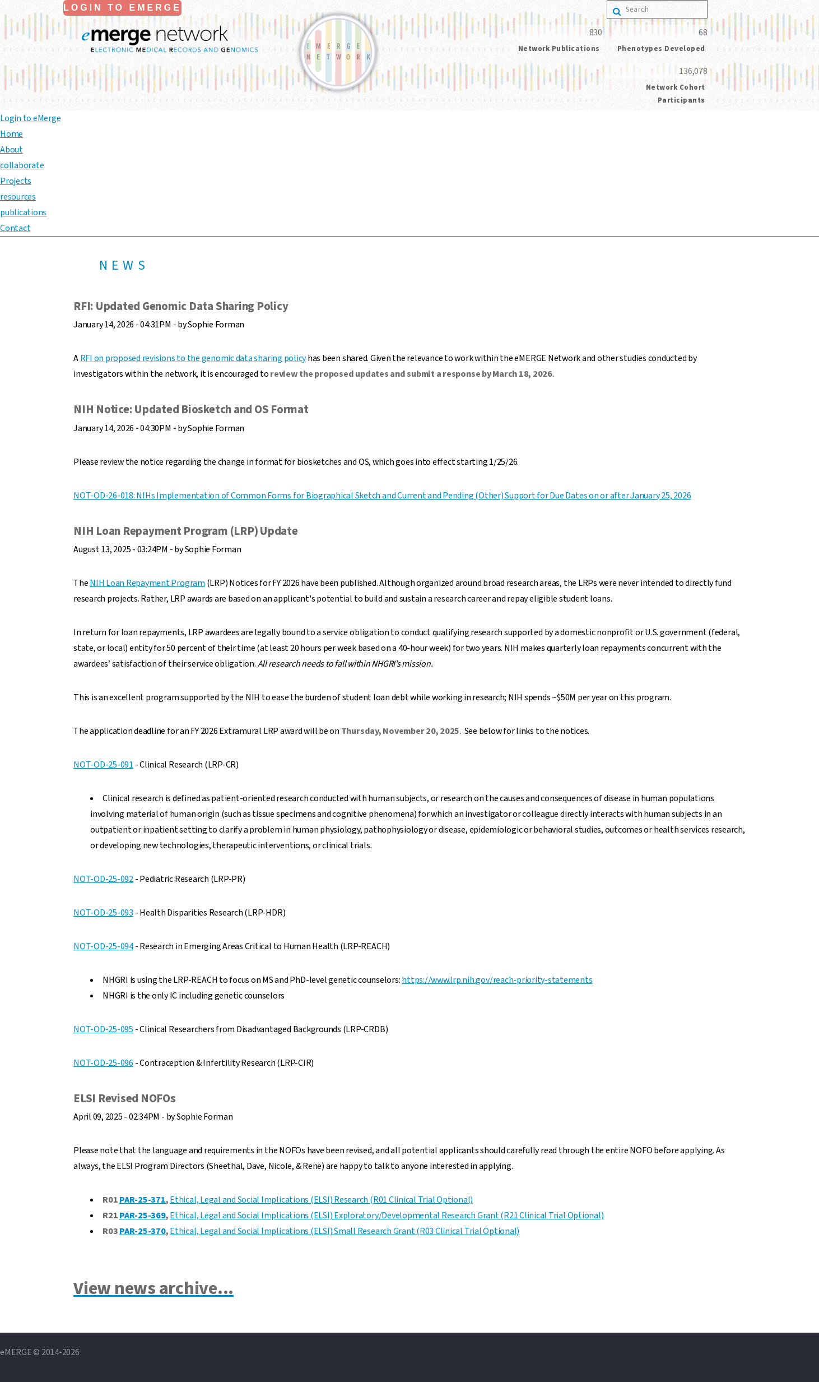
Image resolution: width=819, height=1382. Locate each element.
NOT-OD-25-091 (103, 765)
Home (11, 134)
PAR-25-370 (142, 1231)
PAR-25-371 (142, 1200)
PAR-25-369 (142, 1215)
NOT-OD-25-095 (103, 1029)
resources (18, 197)
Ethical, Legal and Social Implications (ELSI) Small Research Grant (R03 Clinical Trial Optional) (344, 1231)
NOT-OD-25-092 (103, 879)
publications (23, 212)
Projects (15, 181)
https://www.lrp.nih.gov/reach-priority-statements (497, 980)
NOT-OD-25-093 (103, 913)
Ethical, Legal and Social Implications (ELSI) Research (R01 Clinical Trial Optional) (321, 1200)
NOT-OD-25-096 (103, 1063)
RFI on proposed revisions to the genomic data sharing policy (193, 358)
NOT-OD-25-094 (103, 946)
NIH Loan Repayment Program (147, 583)
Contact (15, 228)
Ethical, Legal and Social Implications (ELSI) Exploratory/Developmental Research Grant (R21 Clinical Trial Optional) (386, 1215)
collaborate (22, 165)
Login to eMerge (122, 7)
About (11, 150)
